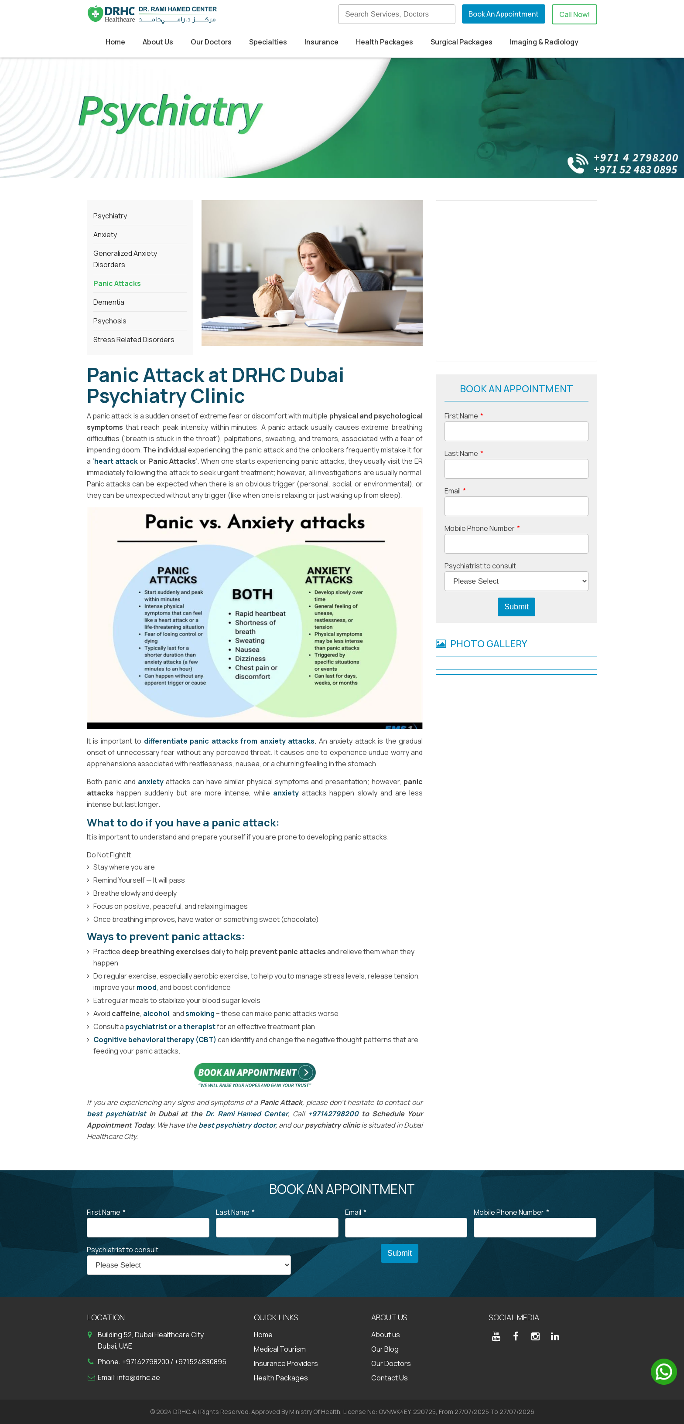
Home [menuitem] (115, 42)
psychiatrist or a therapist (170, 1026)
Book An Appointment (504, 14)
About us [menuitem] (385, 1334)
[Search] (396, 14)
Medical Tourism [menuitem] (280, 1349)
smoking (200, 1013)
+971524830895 (200, 1361)
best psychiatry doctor (236, 1125)
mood (147, 987)
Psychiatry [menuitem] (110, 216)
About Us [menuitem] (158, 42)
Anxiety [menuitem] (105, 234)
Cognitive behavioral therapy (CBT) (154, 1039)
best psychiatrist (116, 1113)
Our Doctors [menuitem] (211, 42)
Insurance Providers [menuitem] (286, 1363)
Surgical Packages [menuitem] (461, 42)
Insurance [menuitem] (321, 42)
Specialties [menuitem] (268, 42)
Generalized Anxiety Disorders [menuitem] (125, 258)
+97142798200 (333, 1113)
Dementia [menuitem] (108, 302)
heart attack (116, 461)
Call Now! (574, 14)
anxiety (286, 793)
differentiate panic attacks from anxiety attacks (229, 741)
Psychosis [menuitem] (110, 321)
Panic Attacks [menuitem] (117, 283)
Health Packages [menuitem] (384, 42)
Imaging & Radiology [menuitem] (544, 42)
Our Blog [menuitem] (385, 1349)
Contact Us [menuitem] (389, 1378)
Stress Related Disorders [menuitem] (133, 339)
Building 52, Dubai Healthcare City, (151, 1334)
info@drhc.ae (138, 1377)
